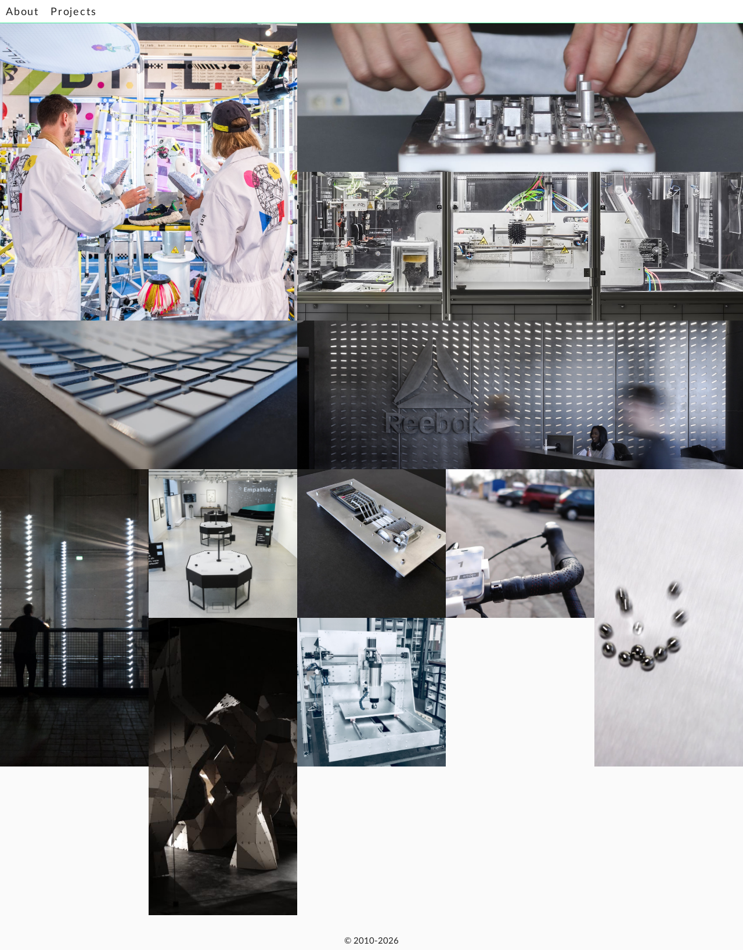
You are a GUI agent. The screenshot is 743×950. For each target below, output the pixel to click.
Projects (73, 12)
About (22, 12)
